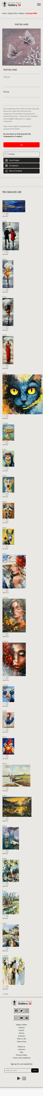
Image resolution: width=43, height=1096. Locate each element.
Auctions (21, 1036)
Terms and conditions (21, 1058)
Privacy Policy (21, 1055)
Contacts (21, 1049)
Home (4, 13)
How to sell (21, 1039)
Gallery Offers (12, 13)
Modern (21, 13)
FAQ (21, 1052)
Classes (21, 1027)
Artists (21, 1033)
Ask (21, 145)
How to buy (21, 1041)
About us (21, 1046)
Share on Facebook (13, 171)
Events (21, 1030)
